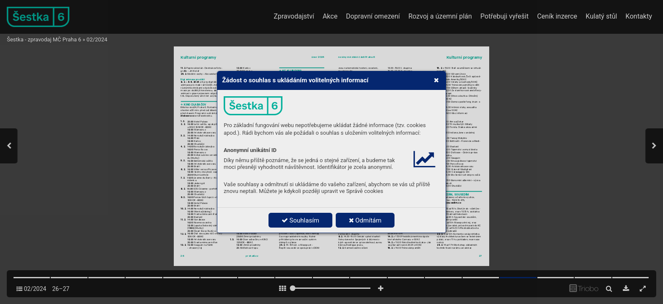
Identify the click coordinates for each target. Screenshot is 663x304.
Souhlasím (300, 220)
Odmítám (365, 220)
